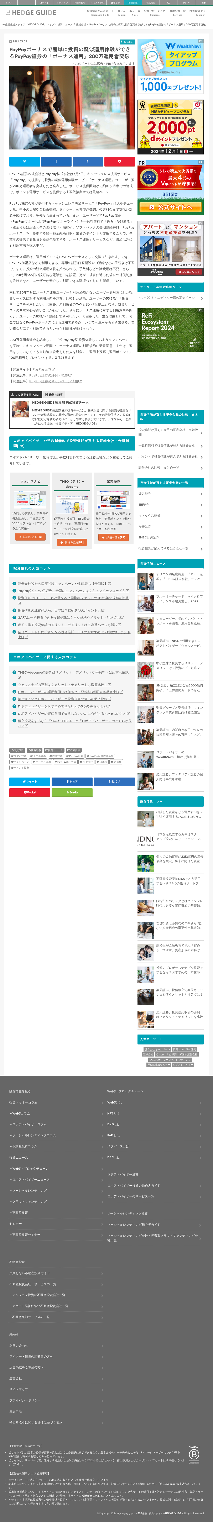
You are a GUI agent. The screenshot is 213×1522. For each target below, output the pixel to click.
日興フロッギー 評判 (184, 1047)
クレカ (186, 2)
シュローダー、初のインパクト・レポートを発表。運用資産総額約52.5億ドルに (179, 620)
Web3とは (114, 1101)
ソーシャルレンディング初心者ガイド (133, 1223)
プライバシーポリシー (25, 1399)
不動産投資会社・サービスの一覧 (32, 1283)
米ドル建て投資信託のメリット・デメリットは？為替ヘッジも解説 (68, 625)
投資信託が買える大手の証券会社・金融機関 (168, 431)
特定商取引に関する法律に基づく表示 (35, 1421)
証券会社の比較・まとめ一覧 (159, 466)
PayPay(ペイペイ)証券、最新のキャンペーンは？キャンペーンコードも (71, 591)
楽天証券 (145, 492)
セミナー (15, 1222)
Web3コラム (21, 1112)
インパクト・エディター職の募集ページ (167, 297)
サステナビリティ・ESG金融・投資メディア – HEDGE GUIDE (149, 1512)
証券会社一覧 (178, 13)
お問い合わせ (18, 1344)
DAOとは (113, 1156)
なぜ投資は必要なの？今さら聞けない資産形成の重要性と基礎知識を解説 (179, 924)
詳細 (16, 1462)
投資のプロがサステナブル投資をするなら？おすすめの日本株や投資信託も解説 (179, 968)
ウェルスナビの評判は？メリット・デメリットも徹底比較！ (63, 685)
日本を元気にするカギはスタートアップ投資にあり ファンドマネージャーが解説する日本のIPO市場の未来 (179, 835)
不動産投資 (79, 2)
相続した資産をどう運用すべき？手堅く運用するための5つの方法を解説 (179, 813)
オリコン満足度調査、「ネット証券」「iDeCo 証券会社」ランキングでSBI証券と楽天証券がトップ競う (179, 575)
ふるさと (97, 2)
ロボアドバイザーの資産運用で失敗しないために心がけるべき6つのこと (72, 713)
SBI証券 (144, 503)
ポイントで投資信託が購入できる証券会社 (168, 455)
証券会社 (88, 761)
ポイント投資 (21, 767)
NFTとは (113, 1112)
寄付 (204, 2)
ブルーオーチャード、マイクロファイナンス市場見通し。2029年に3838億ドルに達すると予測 (179, 597)
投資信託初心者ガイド (100, 13)
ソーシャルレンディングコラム (34, 1134)
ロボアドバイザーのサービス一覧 (130, 1195)
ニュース (134, 13)
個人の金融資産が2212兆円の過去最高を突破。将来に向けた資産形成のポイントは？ (179, 857)
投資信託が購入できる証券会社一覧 (163, 547)
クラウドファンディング (29, 1200)
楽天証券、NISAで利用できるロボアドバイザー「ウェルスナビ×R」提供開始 (178, 642)
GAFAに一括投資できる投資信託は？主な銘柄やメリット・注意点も (69, 617)
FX (168, 2)
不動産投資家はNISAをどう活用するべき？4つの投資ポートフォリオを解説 (179, 879)
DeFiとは (113, 1123)
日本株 (103, 761)
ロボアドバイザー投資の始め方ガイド (133, 1184)
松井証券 (145, 525)
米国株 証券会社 (188, 1053)
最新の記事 (56, 394)
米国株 (117, 761)
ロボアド (44, 2)
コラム (122, 13)
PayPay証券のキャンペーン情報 (53, 381)
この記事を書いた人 (27, 394)
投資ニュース (55, 750)
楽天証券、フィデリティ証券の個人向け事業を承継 (179, 775)
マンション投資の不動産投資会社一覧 (38, 1294)
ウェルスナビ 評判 (166, 1053)
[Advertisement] (170, 379)
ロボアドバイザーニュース (31, 1178)
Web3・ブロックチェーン (30, 1167)
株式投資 (150, 2)
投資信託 (132, 2)
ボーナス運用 (43, 761)
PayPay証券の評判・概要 (48, 375)
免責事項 (15, 1410)
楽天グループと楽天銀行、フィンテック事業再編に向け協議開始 (179, 708)
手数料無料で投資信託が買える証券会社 (167, 444)
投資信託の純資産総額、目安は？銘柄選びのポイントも (59, 610)
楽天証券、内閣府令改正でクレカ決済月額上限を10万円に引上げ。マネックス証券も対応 (179, 731)
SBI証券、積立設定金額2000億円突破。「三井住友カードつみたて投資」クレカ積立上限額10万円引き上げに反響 (179, 686)
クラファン (62, 2)
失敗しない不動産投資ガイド (29, 1272)
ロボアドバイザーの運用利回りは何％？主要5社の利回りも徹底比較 (68, 692)
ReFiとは (113, 1134)
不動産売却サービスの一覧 (31, 1316)
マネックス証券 (149, 514)
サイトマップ (18, 1388)
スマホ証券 (39, 756)
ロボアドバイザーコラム (29, 1123)
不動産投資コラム (24, 1145)
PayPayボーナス (66, 761)
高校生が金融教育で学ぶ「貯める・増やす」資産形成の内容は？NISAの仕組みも (179, 946)
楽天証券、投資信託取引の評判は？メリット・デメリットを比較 (179, 1013)
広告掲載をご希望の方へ (26, 1366)
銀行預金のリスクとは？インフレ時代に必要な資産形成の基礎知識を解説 (179, 902)
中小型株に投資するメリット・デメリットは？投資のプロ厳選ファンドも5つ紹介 (179, 664)
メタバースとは (118, 1145)
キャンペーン (21, 761)
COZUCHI (155, 1058)
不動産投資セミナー (159, 1063)
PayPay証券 (42, 369)
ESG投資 (115, 2)
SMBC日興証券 (149, 536)
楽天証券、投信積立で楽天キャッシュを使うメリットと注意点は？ (179, 990)
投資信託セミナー (200, 13)
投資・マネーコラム (23, 1101)
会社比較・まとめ (155, 13)
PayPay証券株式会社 (101, 756)
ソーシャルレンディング (177, 1058)
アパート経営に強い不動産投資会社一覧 (40, 1305)
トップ (8, 2)
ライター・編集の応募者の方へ (31, 1355)
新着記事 (36, 750)
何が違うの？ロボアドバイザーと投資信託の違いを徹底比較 (63, 699)
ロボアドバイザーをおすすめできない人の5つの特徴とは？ (62, 706)
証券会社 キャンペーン (157, 1047)
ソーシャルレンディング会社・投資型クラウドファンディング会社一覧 (152, 1236)
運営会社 (15, 1377)
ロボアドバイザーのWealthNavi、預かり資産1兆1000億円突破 (176, 753)
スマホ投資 (20, 756)
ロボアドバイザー (183, 1063)
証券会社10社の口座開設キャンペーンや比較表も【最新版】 (63, 583)
